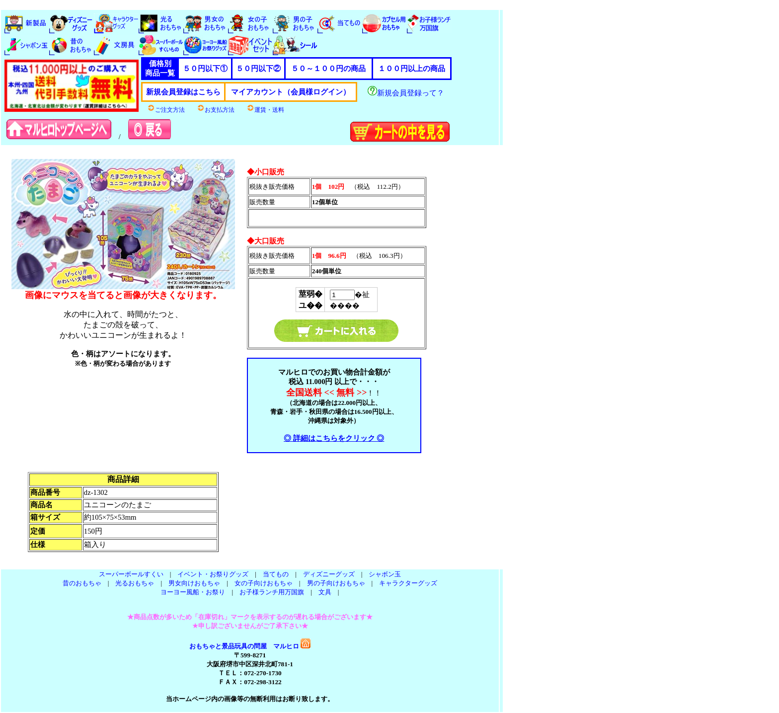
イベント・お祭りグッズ (212, 574)
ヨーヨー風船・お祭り (192, 592)
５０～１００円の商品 (328, 69)
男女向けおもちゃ (194, 583)
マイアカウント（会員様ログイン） (290, 92)
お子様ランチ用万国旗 (271, 592)
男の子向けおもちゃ (336, 583)
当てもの (276, 574)
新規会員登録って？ (406, 93)
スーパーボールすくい (131, 574)
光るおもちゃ (134, 583)
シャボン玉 (385, 574)
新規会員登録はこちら (183, 92)
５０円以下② (258, 69)
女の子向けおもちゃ (263, 583)
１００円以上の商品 (411, 69)
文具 (324, 592)
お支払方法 (215, 109)
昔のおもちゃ (82, 583)
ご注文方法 (166, 109)
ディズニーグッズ (329, 574)
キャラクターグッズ (408, 583)
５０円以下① (205, 69)
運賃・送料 (265, 109)
